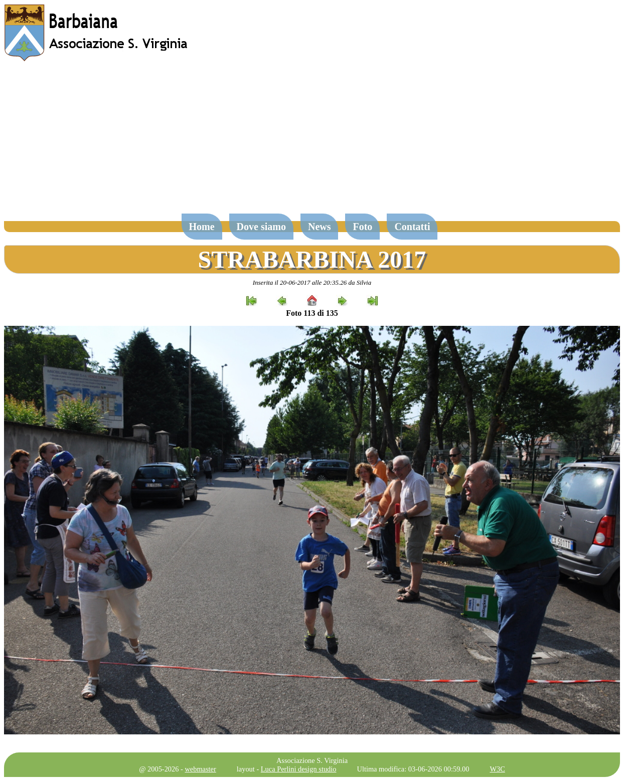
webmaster (200, 769)
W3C (497, 769)
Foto (362, 226)
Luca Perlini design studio (299, 769)
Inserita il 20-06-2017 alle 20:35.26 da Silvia (312, 282)
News (319, 226)
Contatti (412, 226)
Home (202, 226)
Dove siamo (261, 226)
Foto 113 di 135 (312, 313)
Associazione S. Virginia (312, 760)
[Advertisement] (312, 142)
